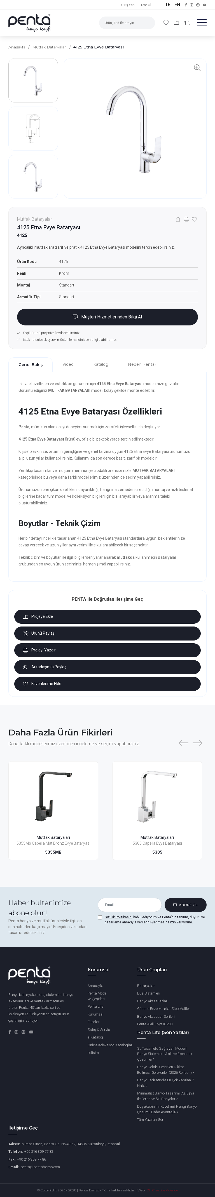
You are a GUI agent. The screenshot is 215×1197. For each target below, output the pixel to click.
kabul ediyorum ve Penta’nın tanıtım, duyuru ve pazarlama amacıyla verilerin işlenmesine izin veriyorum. (155, 919)
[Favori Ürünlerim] (166, 23)
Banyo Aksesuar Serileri (156, 1016)
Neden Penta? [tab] (142, 364)
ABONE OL (185, 905)
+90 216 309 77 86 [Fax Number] (31, 1159)
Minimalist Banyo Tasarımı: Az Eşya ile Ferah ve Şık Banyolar (165, 1096)
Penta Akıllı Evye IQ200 (154, 1024)
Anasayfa (16, 47)
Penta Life (95, 1006)
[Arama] (148, 23)
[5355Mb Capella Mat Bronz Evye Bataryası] (53, 796)
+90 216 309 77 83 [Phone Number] (38, 1151)
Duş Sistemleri (148, 993)
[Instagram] (17, 1032)
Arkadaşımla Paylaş (44, 667)
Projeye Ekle (38, 616)
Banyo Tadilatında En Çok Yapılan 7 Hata (165, 1083)
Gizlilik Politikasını (118, 917)
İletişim (93, 1053)
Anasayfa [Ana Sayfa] (95, 986)
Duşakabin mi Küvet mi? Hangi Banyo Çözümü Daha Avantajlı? (167, 1109)
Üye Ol (146, 5)
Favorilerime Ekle (42, 683)
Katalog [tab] (100, 364)
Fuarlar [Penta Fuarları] (94, 1022)
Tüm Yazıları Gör (150, 1119)
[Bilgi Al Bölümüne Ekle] (107, 317)
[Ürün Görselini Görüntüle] (135, 128)
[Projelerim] (177, 23)
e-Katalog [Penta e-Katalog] (95, 1037)
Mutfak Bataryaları (49, 47)
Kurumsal (95, 1014)
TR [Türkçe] (168, 4)
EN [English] (177, 4)
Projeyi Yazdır (39, 650)
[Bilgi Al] (187, 23)
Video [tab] (68, 364)
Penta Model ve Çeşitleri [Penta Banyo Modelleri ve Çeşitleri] (97, 996)
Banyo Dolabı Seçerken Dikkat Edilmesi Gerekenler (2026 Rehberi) (165, 1070)
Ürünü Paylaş (39, 633)
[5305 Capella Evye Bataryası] (157, 796)
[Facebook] (10, 1032)
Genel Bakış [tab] (30, 364)
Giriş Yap (127, 5)
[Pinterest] (24, 1032)
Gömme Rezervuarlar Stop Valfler (163, 1009)
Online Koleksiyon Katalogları (110, 1045)
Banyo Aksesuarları (152, 1001)
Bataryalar (146, 986)
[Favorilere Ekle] (193, 219)
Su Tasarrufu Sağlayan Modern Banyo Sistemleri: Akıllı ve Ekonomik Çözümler (164, 1053)
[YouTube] (31, 1032)
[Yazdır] (185, 219)
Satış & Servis (99, 1030)
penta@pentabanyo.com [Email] (40, 1167)
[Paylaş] (177, 219)
